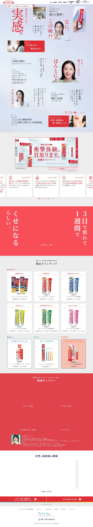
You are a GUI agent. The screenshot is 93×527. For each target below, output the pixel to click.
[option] (19, 185)
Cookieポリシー (39, 509)
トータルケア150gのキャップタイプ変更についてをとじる (33, 5)
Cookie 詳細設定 (48, 509)
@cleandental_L (21, 168)
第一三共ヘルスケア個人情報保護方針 (26, 509)
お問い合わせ (63, 509)
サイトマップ (71, 509)
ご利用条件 (56, 509)
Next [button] (88, 185)
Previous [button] (4, 185)
